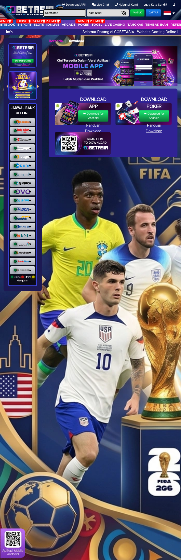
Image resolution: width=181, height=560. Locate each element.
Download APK (74, 4)
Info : (10, 32)
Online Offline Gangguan (23, 279)
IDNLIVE (53, 24)
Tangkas (135, 24)
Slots (39, 24)
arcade (68, 24)
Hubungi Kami (127, 4)
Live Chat (101, 4)
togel (97, 24)
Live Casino (115, 24)
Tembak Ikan (156, 24)
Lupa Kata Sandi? (156, 4)
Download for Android (93, 116)
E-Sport (24, 24)
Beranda (56, 41)
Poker (83, 24)
